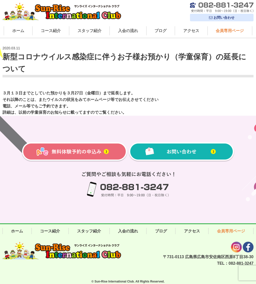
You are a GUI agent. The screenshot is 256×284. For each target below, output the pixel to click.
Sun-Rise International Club (114, 281)
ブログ (160, 31)
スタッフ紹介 (90, 31)
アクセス (191, 31)
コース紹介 (51, 31)
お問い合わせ (221, 18)
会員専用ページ (230, 31)
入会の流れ (128, 31)
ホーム (18, 31)
